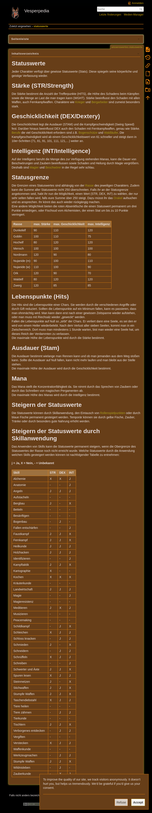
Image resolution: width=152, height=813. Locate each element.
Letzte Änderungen (110, 14)
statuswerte (41, 26)
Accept (138, 802)
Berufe (16, 132)
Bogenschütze (88, 132)
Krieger (80, 102)
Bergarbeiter (99, 102)
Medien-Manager (134, 14)
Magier (34, 167)
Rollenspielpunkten (112, 413)
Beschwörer (53, 167)
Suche (141, 9)
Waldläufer (111, 132)
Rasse (89, 185)
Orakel (118, 198)
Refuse (121, 802)
